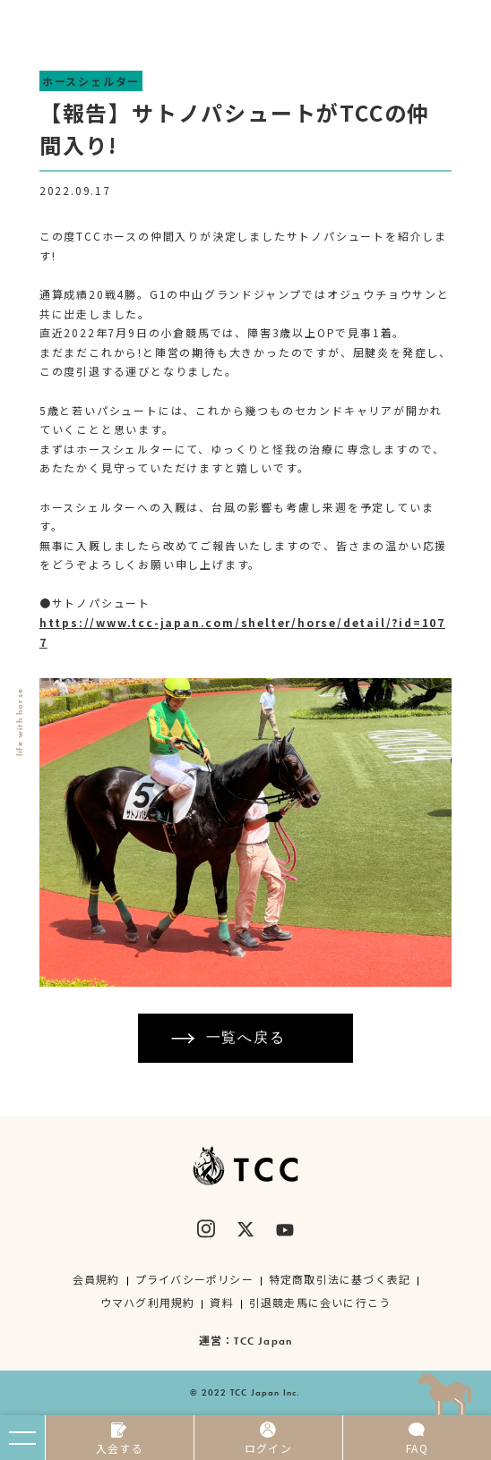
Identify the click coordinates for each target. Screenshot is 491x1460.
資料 (221, 1302)
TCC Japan (263, 1341)
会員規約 (96, 1278)
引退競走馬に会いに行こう (320, 1302)
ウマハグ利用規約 (147, 1302)
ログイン (268, 1439)
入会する (120, 1439)
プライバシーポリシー (194, 1278)
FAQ (417, 1439)
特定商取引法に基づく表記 (339, 1278)
